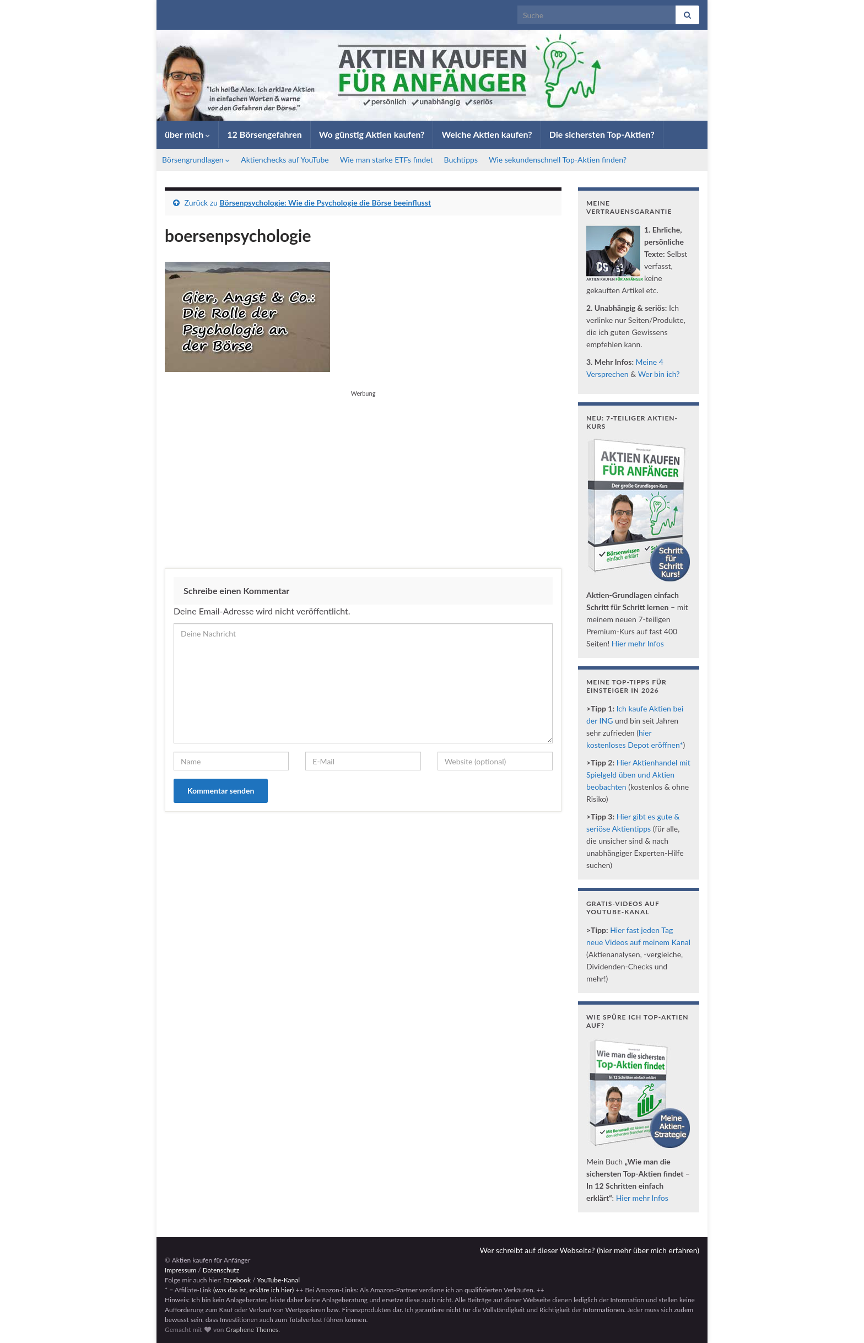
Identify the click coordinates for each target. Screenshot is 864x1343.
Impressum (180, 1270)
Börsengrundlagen (196, 159)
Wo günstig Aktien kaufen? (372, 134)
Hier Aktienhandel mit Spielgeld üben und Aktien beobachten (638, 774)
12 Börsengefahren (264, 134)
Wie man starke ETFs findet (386, 159)
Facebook (237, 1280)
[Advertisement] (363, 477)
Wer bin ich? (659, 374)
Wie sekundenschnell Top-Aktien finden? (558, 159)
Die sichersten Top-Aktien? (602, 134)
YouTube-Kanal (278, 1280)
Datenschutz (221, 1270)
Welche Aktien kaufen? (486, 134)
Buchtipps (461, 159)
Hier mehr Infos (638, 643)
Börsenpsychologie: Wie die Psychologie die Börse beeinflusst (325, 202)
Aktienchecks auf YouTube (284, 159)
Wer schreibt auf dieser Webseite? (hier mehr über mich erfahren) (589, 1250)
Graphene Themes (251, 1329)
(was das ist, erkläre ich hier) (253, 1290)
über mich (187, 134)
